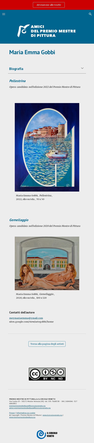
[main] (47, 52)
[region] (47, 5)
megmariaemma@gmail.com (26, 318)
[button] (3, 14)
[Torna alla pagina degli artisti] (47, 343)
